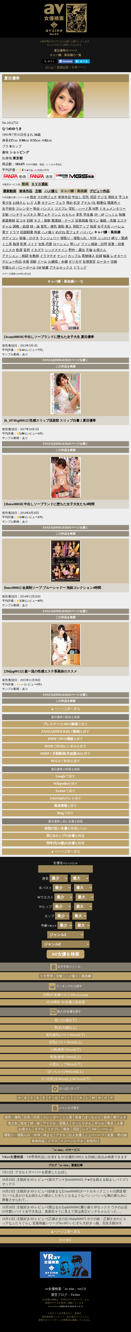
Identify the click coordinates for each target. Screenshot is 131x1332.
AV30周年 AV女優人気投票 (65, 1002)
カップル (74, 256)
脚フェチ (44, 214)
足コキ (21, 220)
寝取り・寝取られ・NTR (78, 238)
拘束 (37, 232)
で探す (65, 724)
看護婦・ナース (62, 220)
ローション (61, 244)
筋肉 (107, 1117)
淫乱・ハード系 (80, 208)
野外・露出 (77, 250)
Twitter (75, 1294)
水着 (26, 261)
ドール (42, 261)
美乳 (79, 214)
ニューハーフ (94, 1135)
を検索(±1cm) (65, 828)
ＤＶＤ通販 (39, 184)
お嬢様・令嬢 (58, 261)
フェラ (60, 202)
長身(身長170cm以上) (65, 1057)
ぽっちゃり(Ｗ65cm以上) (65, 1071)
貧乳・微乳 (49, 226)
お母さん (99, 250)
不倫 (89, 250)
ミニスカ (8, 250)
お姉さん (19, 202)
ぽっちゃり (92, 1117)
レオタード (118, 256)
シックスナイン (56, 250)
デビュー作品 (99, 191)
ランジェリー (50, 238)
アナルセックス (60, 267)
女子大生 (103, 226)
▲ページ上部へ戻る (65, 708)
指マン (94, 220)
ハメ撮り (51, 191)
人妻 (37, 202)
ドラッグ (79, 267)
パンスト (47, 208)
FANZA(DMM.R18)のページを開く (65, 360)
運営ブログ (59, 1294)
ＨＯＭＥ (65, 1240)
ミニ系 (7, 244)
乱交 (77, 202)
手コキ (124, 197)
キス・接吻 (42, 220)
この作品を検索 (65, 366)
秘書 (45, 267)
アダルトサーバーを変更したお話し (41, 1172)
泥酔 (33, 261)
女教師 (34, 256)
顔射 (30, 220)
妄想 (26, 250)
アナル (86, 202)
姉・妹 (35, 226)
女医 (41, 244)
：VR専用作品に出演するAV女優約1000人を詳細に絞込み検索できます (64, 1157)
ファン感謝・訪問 (94, 244)
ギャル (7, 226)
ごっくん (111, 214)
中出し (77, 197)
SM (39, 267)
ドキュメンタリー (112, 208)
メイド (32, 244)
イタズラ (37, 250)
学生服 (88, 214)
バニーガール (26, 267)
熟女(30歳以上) (66, 1027)
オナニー (48, 202)
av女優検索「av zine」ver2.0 (65, 1288)
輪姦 (106, 256)
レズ (30, 202)
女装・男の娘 (117, 1135)
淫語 (93, 197)
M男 (95, 208)
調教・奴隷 (21, 226)
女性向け (92, 1141)
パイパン (86, 232)
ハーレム (117, 226)
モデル (39, 1129)
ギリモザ (75, 261)
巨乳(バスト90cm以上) (65, 1042)
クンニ (56, 214)
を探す (65, 783)
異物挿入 (88, 256)
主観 (38, 191)
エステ (122, 220)
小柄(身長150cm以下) (65, 1049)
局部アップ (81, 226)
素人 (68, 226)
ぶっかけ (103, 238)
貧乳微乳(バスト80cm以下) (65, 1035)
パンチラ (16, 214)
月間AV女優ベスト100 (65, 994)
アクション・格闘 (15, 256)
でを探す (65, 731)
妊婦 (99, 256)
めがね (60, 232)
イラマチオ (48, 256)
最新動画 (9, 191)
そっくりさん (82, 1123)
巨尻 (36, 1117)
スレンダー (24, 208)
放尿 (93, 226)
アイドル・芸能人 (56, 1123)
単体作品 (25, 191)
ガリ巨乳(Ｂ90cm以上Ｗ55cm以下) (65, 1079)
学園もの (8, 267)
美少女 (7, 202)
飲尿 (19, 250)
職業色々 (114, 202)
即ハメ (75, 244)
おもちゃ (68, 214)
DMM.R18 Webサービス (71, 1306)
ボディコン (10, 238)
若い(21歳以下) (66, 1020)
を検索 (65, 835)
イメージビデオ (71, 1141)
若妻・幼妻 (116, 244)
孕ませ (48, 1135)
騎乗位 (102, 202)
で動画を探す (65, 761)
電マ (5, 232)
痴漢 (16, 244)
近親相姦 (81, 220)
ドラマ (14, 232)
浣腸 (113, 261)
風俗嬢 (86, 976)
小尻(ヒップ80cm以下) (65, 1064)
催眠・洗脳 (108, 220)
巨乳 (86, 197)
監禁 (23, 244)
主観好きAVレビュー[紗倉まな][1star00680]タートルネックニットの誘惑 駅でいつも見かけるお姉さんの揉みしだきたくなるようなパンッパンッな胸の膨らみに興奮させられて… (64, 1195)
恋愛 (49, 244)
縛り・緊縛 (119, 238)
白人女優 (75, 1135)
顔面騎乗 (26, 232)
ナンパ (62, 256)
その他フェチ (47, 197)
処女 (24, 1123)
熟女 (36, 208)
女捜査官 (89, 261)
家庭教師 (8, 220)
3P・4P (99, 214)
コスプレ (61, 208)
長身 (78, 1117)
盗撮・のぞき (29, 238)
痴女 (33, 197)
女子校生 (8, 208)
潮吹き (113, 197)
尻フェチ (72, 232)
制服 (122, 214)
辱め (69, 202)
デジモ (102, 197)
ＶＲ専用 (46, 976)
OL (94, 202)
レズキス (30, 214)
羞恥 (61, 226)
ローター (103, 261)
